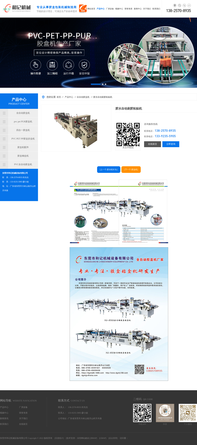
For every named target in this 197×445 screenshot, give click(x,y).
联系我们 (4, 424)
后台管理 (113, 438)
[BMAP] (93, 438)
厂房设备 (23, 407)
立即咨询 (170, 144)
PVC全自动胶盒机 (23, 164)
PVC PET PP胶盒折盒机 (23, 138)
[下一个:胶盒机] (131, 170)
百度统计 (59, 438)
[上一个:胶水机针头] (108, 170)
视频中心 (4, 413)
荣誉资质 (23, 413)
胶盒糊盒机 (23, 156)
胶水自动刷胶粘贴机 (102, 97)
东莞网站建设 (83, 438)
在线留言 (152, 144)
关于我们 (23, 418)
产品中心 (69, 97)
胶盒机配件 (23, 147)
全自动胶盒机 (23, 113)
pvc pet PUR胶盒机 (23, 121)
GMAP (103, 438)
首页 (59, 97)
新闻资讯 (4, 418)
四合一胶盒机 (23, 130)
